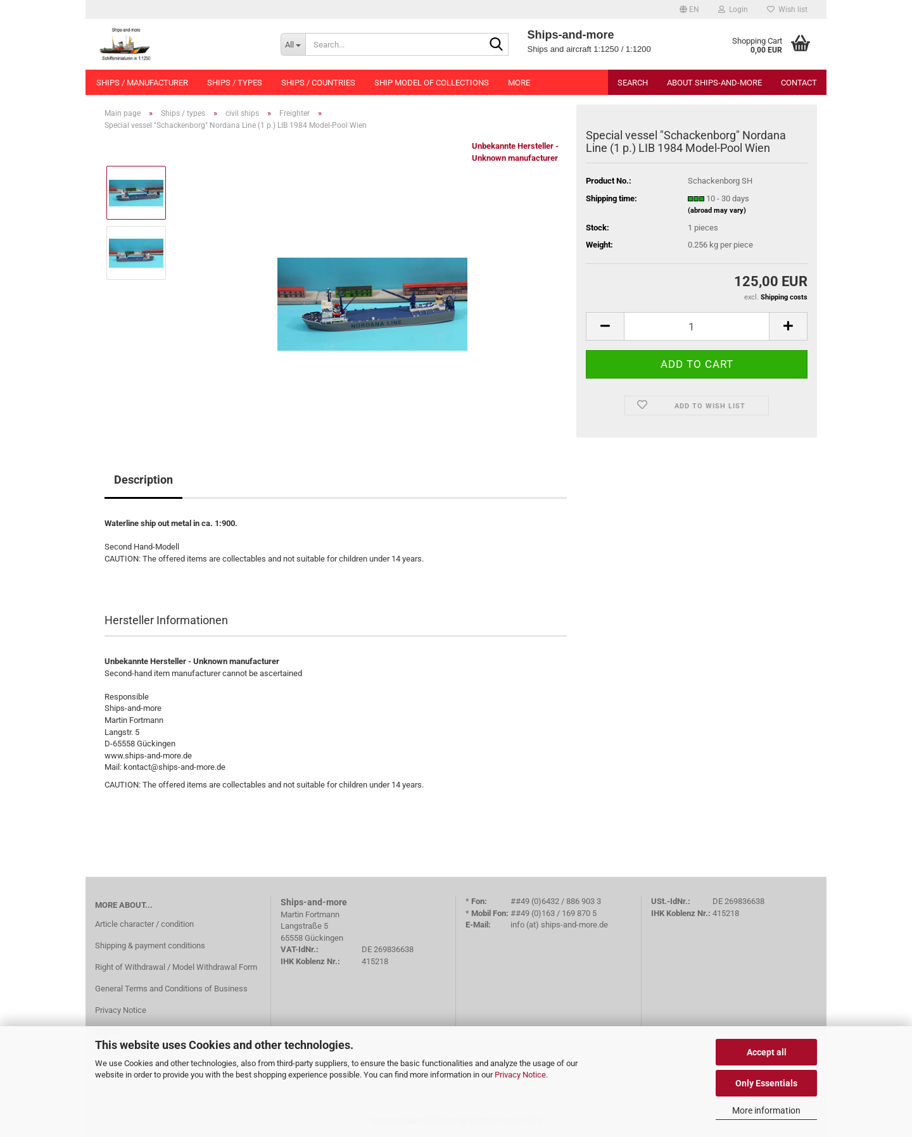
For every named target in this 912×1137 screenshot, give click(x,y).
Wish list (787, 9)
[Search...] (293, 44)
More (519, 82)
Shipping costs (784, 297)
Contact (799, 82)
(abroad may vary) (717, 210)
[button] (689, 9)
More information (766, 1110)
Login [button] (733, 9)
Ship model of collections (431, 82)
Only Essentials (766, 1083)
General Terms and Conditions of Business (171, 988)
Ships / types (234, 82)
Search (633, 82)
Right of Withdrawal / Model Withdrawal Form (176, 967)
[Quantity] (697, 326)
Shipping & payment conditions (150, 945)
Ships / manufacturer (142, 82)
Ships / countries (318, 82)
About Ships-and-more (714, 82)
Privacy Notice (520, 1074)
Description (143, 479)
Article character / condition (144, 924)
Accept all (767, 1052)
